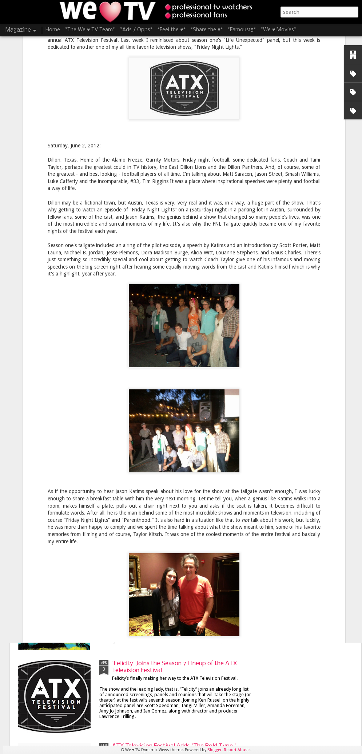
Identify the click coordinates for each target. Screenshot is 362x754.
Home (52, 30)
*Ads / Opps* (136, 30)
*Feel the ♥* (171, 30)
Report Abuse (237, 749)
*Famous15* (242, 30)
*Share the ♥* (207, 30)
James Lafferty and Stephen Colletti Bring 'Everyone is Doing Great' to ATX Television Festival (171, 588)
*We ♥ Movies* (278, 30)
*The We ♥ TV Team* (90, 30)
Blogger (214, 749)
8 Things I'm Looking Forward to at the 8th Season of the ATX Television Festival (171, 419)
